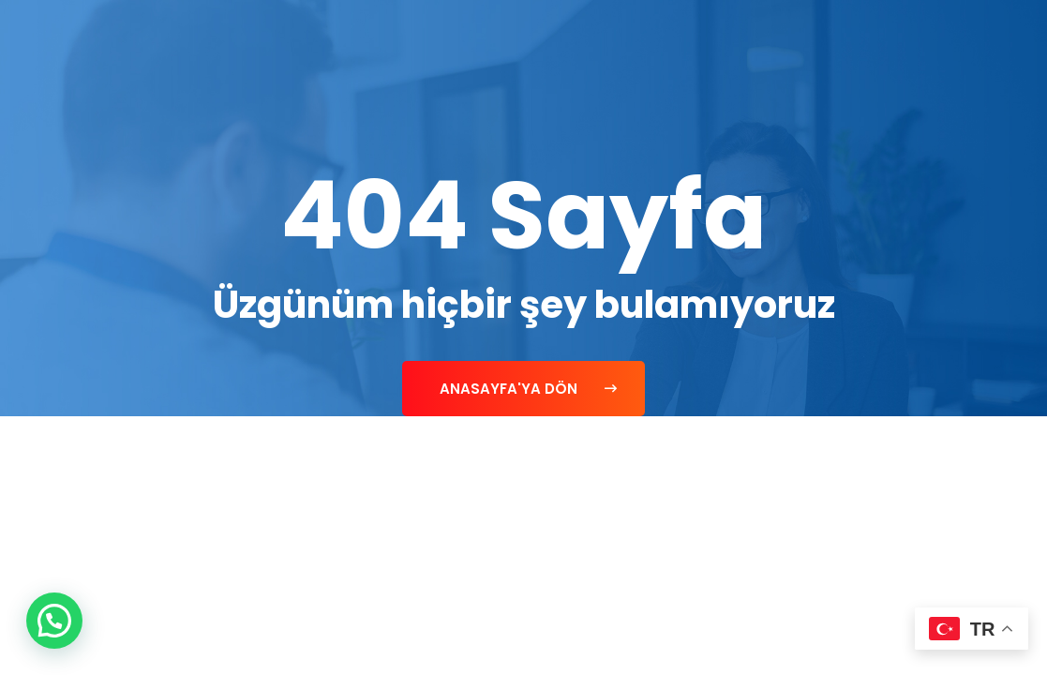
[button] (54, 620)
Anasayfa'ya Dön (528, 388)
